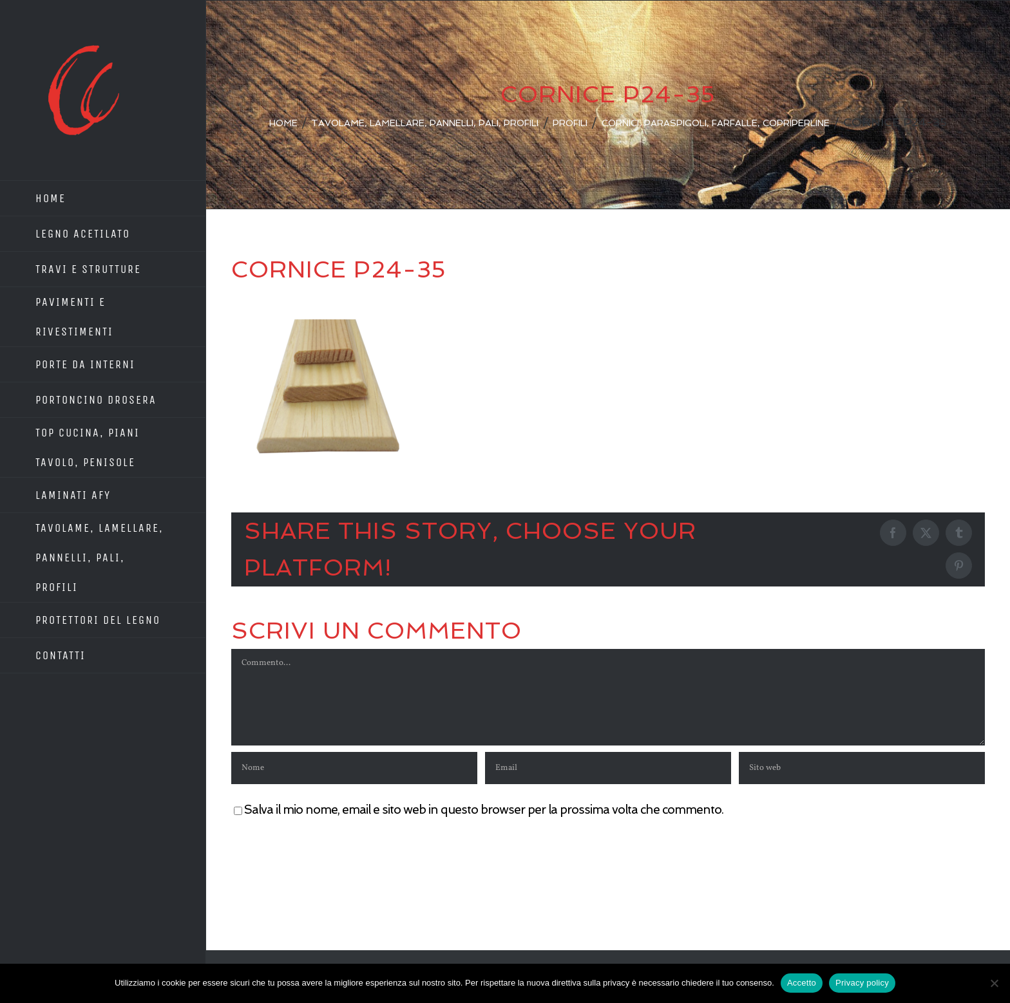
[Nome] (354, 768)
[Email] (608, 768)
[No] (993, 983)
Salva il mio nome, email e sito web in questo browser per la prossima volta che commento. (483, 809)
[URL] (862, 768)
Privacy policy (862, 983)
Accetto (801, 983)
